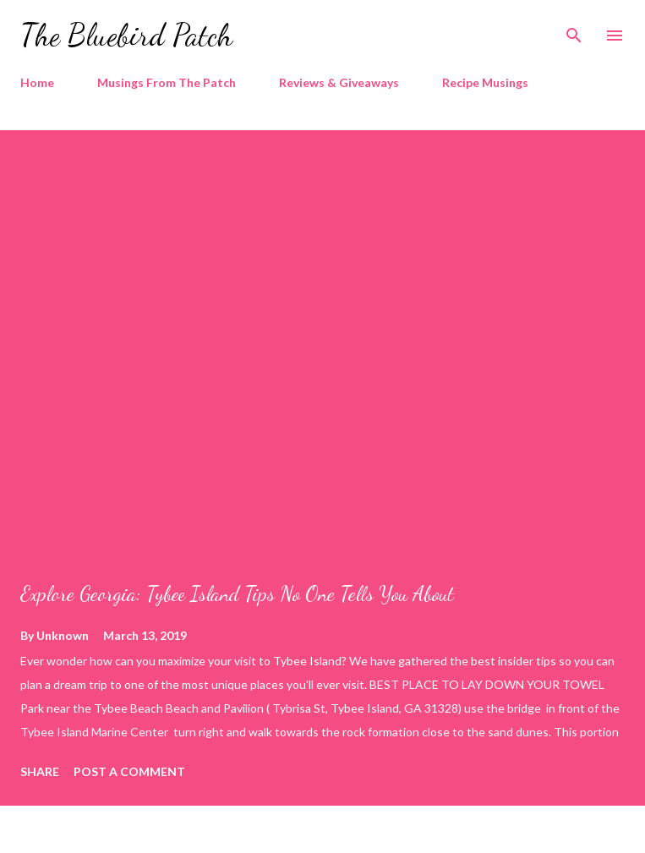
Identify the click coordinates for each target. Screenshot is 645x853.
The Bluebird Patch (126, 35)
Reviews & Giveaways (339, 82)
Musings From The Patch (166, 82)
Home (37, 82)
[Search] (574, 30)
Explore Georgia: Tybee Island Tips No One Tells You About (237, 594)
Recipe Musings (485, 82)
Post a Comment (129, 771)
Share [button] (39, 771)
